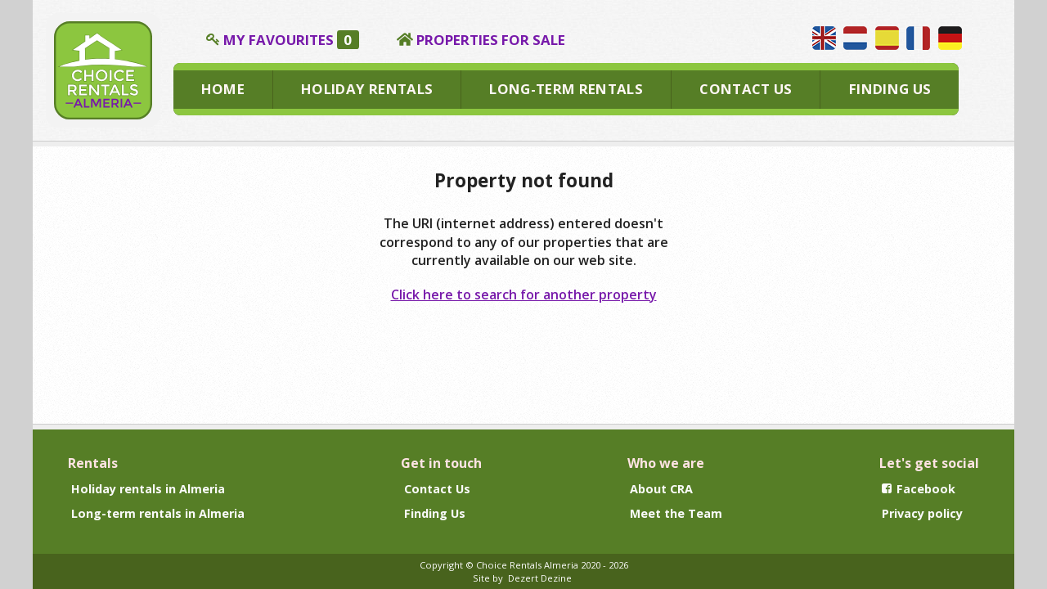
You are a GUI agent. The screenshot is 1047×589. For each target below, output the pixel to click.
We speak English (824, 38)
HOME (223, 88)
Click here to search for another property (524, 294)
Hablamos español (887, 38)
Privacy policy (922, 513)
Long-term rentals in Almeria (158, 513)
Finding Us (434, 513)
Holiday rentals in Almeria (148, 489)
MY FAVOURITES (291, 39)
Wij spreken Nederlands (855, 38)
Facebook (918, 489)
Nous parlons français (918, 38)
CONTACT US (745, 88)
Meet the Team (676, 513)
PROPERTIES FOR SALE (490, 39)
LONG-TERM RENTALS (566, 88)
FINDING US (890, 88)
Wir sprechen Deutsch (950, 38)
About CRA (661, 489)
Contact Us (437, 489)
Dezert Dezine (540, 578)
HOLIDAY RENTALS (367, 88)
